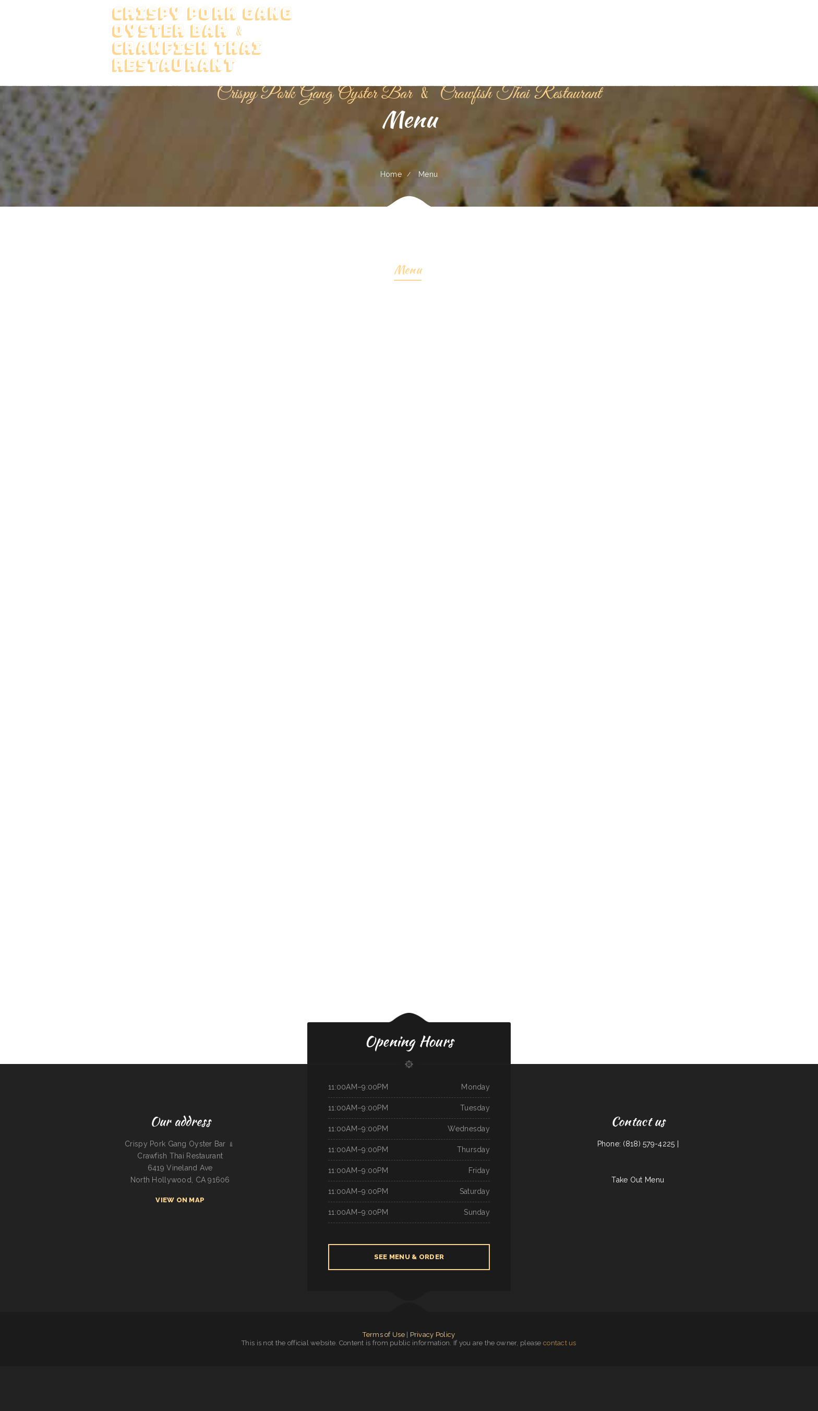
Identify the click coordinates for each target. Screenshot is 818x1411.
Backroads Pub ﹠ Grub (63, 1371)
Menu (408, 271)
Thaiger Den (24, 1371)
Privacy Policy (432, 1334)
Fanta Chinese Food (364, 1371)
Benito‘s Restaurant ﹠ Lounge (244, 1371)
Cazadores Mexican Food (318, 1371)
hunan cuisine (505, 1371)
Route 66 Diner (351, 1371)
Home (391, 174)
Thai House (515, 1371)
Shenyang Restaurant (766, 1371)
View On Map (179, 1200)
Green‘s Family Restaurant (397, 1383)
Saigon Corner (306, 1371)
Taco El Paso (553, 1371)
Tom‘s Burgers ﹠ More (586, 1371)
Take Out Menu (637, 1180)
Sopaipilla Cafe (268, 1371)
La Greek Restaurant (420, 1371)
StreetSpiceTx (778, 1371)
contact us (559, 1343)
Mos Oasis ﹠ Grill (739, 1371)
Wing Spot (402, 1371)
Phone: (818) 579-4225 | (638, 1144)
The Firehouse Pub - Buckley (807, 1371)
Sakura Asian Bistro (227, 1371)
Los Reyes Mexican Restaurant (656, 1371)
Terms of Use (383, 1334)
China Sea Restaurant (716, 1371)
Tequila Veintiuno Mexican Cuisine (126, 1371)
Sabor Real (727, 1371)
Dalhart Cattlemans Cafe (380, 1371)
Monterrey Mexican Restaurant (170, 1371)
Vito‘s (430, 1371)
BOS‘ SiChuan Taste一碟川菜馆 (9, 1371)
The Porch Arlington (790, 1371)
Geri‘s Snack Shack (489, 1371)
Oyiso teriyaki (76, 1371)
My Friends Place (752, 1371)
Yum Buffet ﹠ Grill (152, 1371)
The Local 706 (477, 1371)
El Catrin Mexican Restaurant (637, 1371)
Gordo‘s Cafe (432, 1383)
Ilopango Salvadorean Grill (336, 1371)
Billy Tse (545, 1371)
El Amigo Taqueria (204, 1371)
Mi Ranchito (383, 1383)
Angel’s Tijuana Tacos (618, 1371)
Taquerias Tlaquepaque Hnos (443, 1371)
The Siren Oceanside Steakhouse (417, 1383)
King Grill (409, 1371)
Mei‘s (498, 1371)
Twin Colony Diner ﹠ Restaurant (678, 1371)
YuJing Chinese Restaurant (190, 1371)
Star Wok (141, 1371)
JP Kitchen (393, 1371)
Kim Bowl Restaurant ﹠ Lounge (530, 1371)
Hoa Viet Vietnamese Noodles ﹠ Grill (287, 1371)
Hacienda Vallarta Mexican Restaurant (42, 1371)
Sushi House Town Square (699, 1371)
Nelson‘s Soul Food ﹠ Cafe (462, 1371)
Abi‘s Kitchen (258, 1371)
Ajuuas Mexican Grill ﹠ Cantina (105, 1371)
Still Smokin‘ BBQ (87, 1371)
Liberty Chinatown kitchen (602, 1371)
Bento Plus (215, 1371)
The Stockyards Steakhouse (568, 1371)
